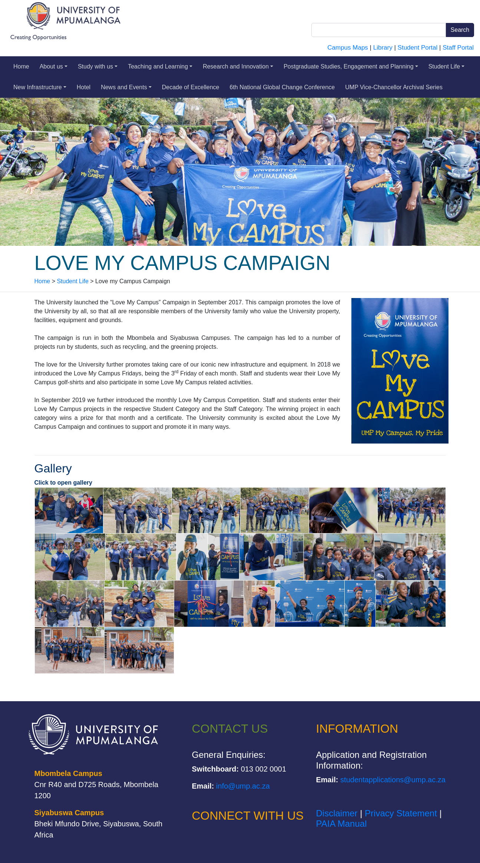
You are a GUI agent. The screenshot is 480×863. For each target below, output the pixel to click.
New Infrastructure (39, 87)
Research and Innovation (238, 66)
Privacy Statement (401, 813)
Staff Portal (458, 47)
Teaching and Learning (160, 66)
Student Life (446, 66)
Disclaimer (337, 813)
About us (53, 66)
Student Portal (418, 47)
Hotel (83, 87)
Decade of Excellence (190, 87)
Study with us (97, 66)
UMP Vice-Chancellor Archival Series (394, 87)
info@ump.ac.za (243, 786)
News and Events (126, 87)
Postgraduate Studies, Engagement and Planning (351, 66)
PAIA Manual (341, 824)
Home (21, 66)
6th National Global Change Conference (282, 87)
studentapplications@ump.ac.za (393, 780)
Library (383, 47)
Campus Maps (347, 47)
